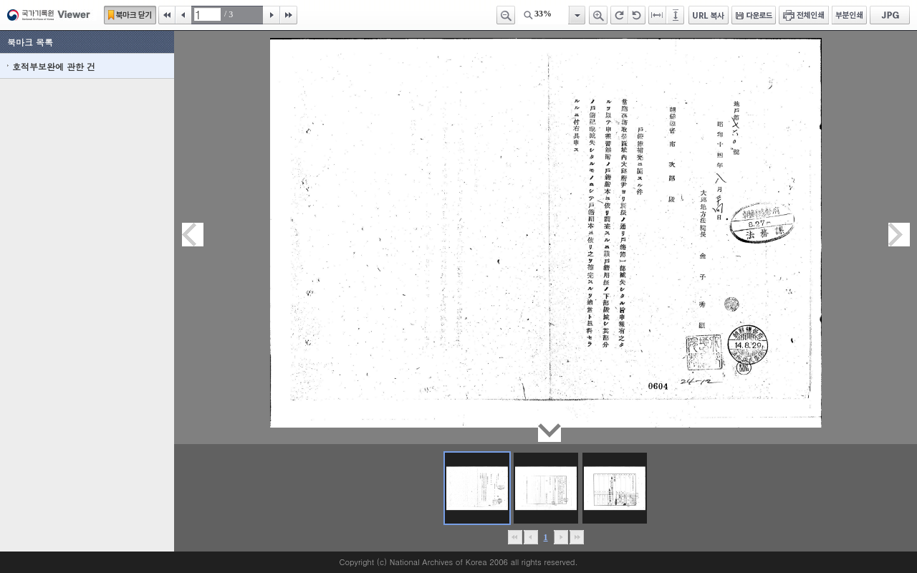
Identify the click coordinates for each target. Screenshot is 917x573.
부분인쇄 (849, 15)
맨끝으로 (576, 537)
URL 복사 (708, 15)
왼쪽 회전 (636, 15)
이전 (183, 15)
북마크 (130, 15)
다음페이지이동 (899, 234)
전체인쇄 (804, 15)
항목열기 (576, 15)
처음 (167, 15)
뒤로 (560, 537)
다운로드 (753, 15)
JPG (890, 15)
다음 (271, 15)
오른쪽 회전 (619, 15)
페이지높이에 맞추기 (676, 15)
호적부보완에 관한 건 (53, 66)
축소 (505, 15)
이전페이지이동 (192, 234)
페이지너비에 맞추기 (657, 15)
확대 (598, 15)
